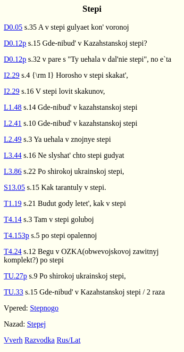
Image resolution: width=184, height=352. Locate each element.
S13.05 (14, 187)
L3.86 (13, 171)
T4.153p (16, 235)
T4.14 (13, 219)
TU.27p (15, 276)
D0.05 (13, 27)
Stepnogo (44, 308)
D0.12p (15, 43)
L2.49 (13, 139)
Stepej (36, 324)
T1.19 (13, 203)
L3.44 (13, 155)
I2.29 (11, 75)
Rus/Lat (69, 340)
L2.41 (13, 123)
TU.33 (13, 292)
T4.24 (13, 251)
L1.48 (13, 107)
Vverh (13, 340)
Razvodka (40, 340)
